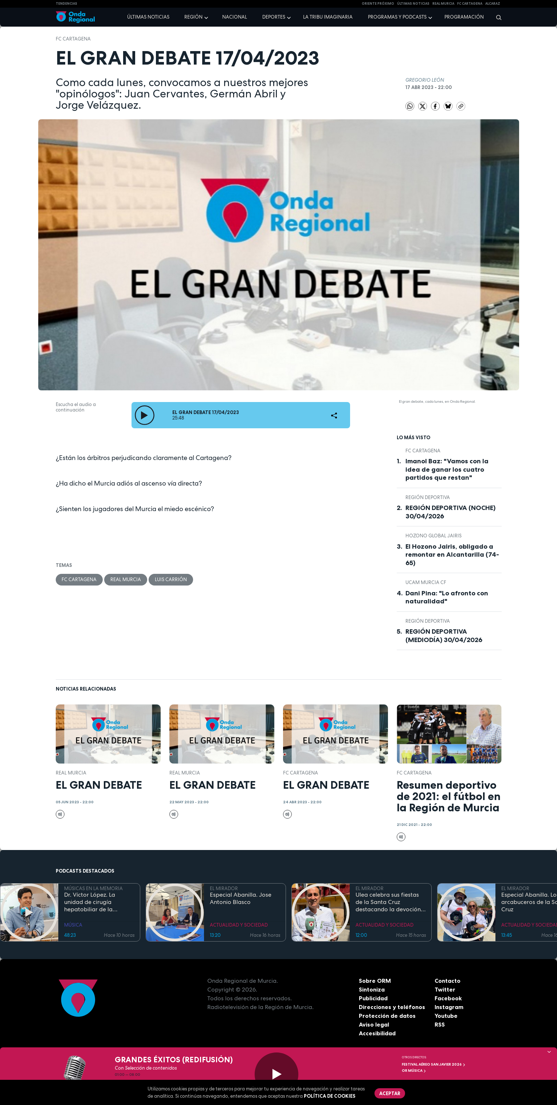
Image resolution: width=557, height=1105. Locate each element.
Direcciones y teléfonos (392, 1007)
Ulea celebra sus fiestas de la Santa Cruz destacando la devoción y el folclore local (390, 902)
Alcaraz (492, 3)
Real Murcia (443, 3)
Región (193, 17)
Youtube (446, 1015)
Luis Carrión (171, 579)
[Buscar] (496, 17)
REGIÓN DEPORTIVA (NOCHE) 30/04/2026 (450, 512)
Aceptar (390, 1093)
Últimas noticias (148, 17)
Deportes (273, 17)
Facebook (448, 998)
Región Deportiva (427, 497)
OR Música (414, 1070)
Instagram (449, 1007)
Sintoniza (372, 989)
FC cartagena (469, 3)
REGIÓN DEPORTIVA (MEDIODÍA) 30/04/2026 (443, 635)
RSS (440, 1024)
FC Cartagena (73, 39)
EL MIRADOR (224, 888)
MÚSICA (73, 925)
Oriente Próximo (378, 3)
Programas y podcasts (397, 17)
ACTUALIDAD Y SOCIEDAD (239, 925)
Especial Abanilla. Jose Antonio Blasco (240, 898)
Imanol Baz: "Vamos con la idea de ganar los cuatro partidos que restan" (447, 469)
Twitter (445, 989)
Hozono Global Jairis (433, 536)
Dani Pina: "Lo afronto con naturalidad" (446, 597)
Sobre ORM (375, 980)
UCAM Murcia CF (425, 582)
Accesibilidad (377, 1033)
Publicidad (373, 998)
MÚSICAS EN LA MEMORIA (93, 888)
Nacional (234, 17)
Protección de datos (387, 1015)
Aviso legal (374, 1024)
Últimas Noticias (413, 3)
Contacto (447, 980)
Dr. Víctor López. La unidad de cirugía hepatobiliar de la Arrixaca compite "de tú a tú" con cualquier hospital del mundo (98, 902)
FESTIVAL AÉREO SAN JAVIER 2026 (434, 1064)
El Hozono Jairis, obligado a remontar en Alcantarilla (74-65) (452, 554)
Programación (464, 17)
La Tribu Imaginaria (328, 17)
